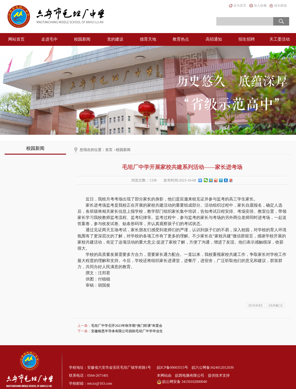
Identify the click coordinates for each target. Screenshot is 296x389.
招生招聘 (246, 39)
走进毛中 (49, 39)
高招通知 (214, 39)
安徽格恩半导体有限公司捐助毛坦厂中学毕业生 (127, 331)
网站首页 (16, 39)
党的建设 (115, 39)
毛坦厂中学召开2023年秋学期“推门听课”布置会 (126, 325)
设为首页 (239, 5)
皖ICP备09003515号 (172, 367)
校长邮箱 (280, 5)
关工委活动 (279, 39)
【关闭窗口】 (275, 305)
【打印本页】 (255, 305)
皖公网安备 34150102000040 (182, 382)
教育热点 (181, 39)
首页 (108, 150)
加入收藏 (260, 5)
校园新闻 (82, 39)
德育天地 (148, 39)
